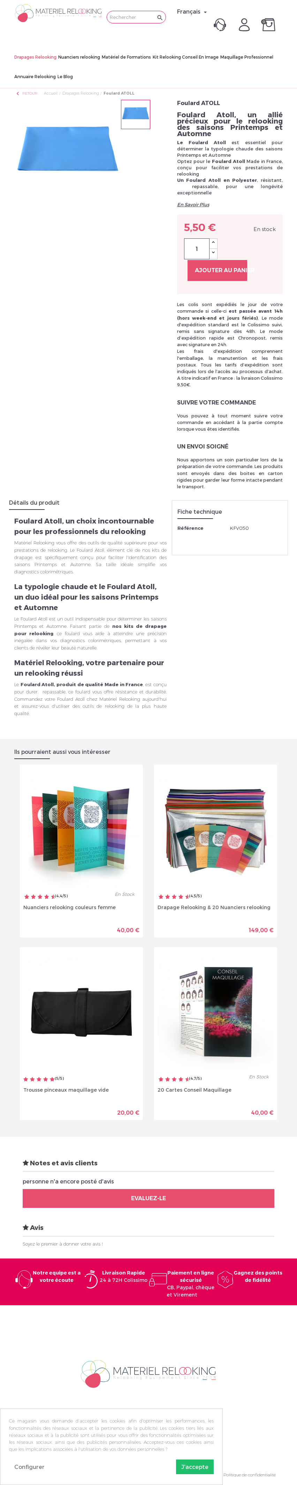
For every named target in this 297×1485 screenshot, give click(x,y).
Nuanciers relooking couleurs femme (69, 907)
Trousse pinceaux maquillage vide (66, 1090)
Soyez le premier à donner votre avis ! (63, 1244)
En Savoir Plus (193, 204)
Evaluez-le (148, 1198)
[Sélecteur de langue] (193, 11)
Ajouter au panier (221, 270)
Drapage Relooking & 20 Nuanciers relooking (214, 907)
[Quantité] (197, 248)
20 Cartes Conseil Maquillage (194, 1090)
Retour (26, 93)
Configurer (29, 1466)
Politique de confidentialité (249, 1474)
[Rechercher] (136, 17)
